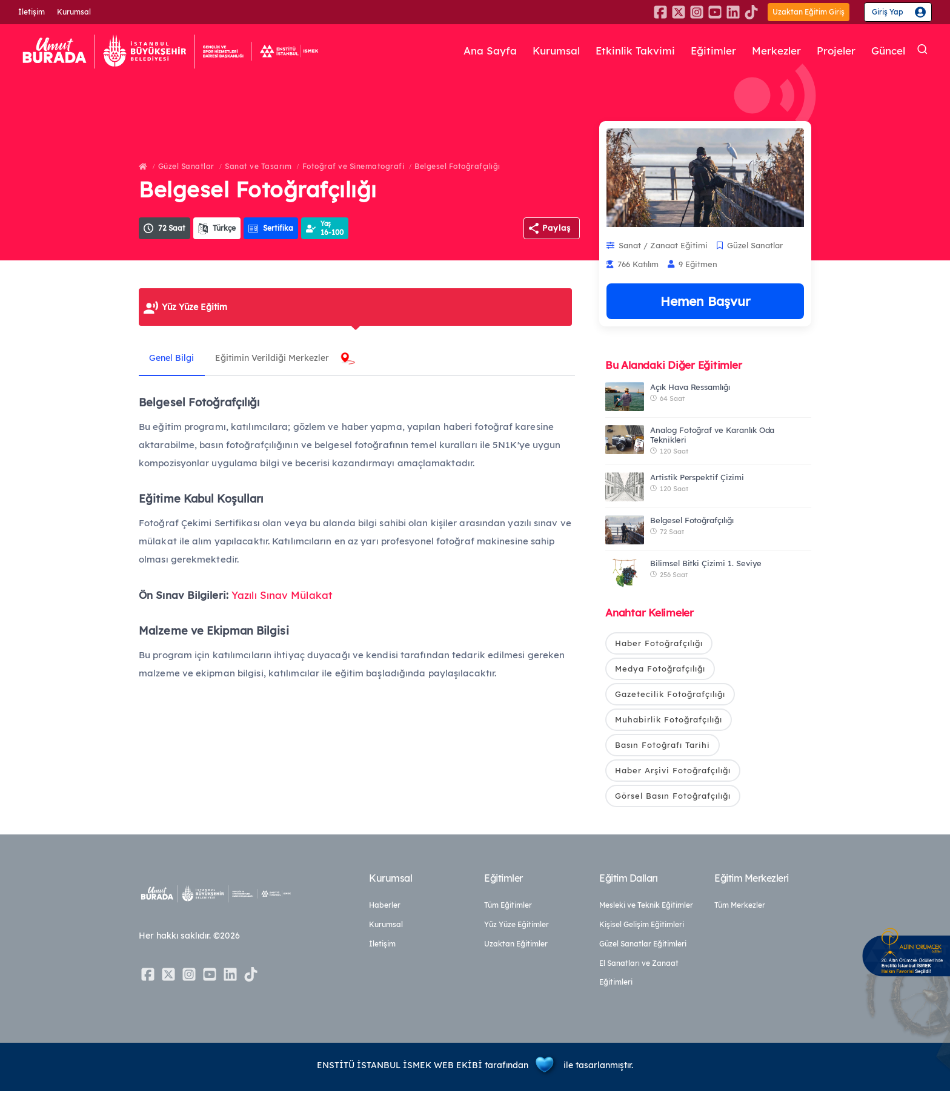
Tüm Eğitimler (508, 906)
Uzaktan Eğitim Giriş (808, 11)
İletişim (31, 11)
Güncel (886, 51)
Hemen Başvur (705, 301)
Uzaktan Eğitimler (516, 945)
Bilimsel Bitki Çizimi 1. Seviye (706, 563)
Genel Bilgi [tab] (173, 357)
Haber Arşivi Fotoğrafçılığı (673, 771)
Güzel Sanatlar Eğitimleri (642, 945)
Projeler (831, 51)
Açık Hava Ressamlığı (690, 387)
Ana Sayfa (470, 51)
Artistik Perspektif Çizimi (697, 477)
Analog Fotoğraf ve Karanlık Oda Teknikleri (712, 434)
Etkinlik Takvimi (621, 51)
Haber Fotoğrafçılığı (659, 643)
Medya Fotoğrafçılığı (660, 669)
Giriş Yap (887, 11)
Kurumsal (74, 11)
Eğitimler (702, 51)
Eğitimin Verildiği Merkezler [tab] (277, 357)
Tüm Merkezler (739, 906)
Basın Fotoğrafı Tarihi (662, 746)
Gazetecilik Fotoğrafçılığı (670, 694)
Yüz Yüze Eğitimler (516, 926)
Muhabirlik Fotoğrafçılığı (668, 720)
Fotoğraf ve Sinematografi (353, 166)
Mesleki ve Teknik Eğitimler (646, 906)
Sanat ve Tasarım (258, 166)
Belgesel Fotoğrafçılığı (457, 166)
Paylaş (556, 228)
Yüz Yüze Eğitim (194, 307)
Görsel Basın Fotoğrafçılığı (673, 797)
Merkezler (768, 51)
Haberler (384, 906)
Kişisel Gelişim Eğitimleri (641, 926)
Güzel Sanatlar (186, 166)
